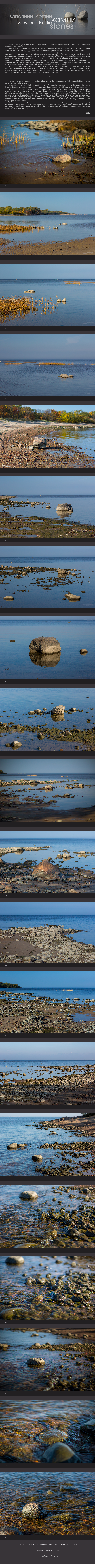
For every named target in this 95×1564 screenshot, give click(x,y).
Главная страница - (47, 1550)
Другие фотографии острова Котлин (47, 1544)
